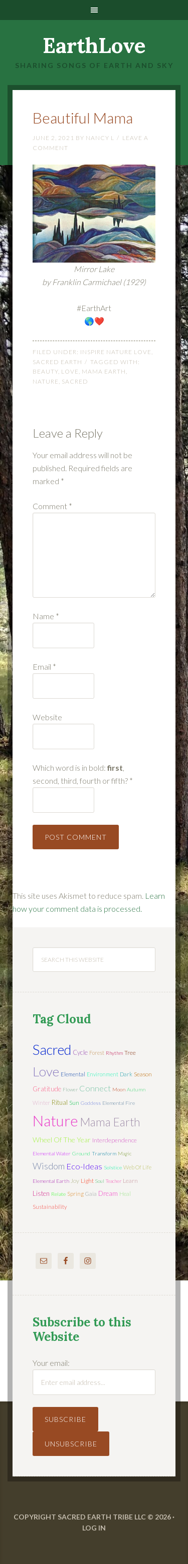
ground (81, 1153)
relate (58, 1194)
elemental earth (51, 1181)
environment (102, 1074)
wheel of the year (62, 1139)
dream (108, 1193)
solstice (113, 1167)
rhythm (114, 1053)
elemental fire (118, 1103)
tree (130, 1052)
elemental (73, 1074)
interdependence (114, 1140)
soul (99, 1181)
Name (46, 616)
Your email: (51, 1362)
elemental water (52, 1153)
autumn (136, 1089)
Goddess (91, 1103)
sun (74, 1102)
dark (126, 1074)
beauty (45, 371)
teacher (113, 1181)
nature (46, 381)
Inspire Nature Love (115, 352)
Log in (94, 1527)
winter (41, 1102)
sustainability (50, 1206)
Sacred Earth (57, 362)
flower (70, 1089)
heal (125, 1193)
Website (47, 717)
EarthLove (94, 45)
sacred (75, 381)
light (87, 1180)
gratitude (47, 1089)
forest (96, 1052)
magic (124, 1153)
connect (95, 1088)
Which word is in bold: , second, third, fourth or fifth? (83, 774)
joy (75, 1180)
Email (44, 666)
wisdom (49, 1165)
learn (130, 1180)
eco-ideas (84, 1166)
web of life (137, 1167)
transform (104, 1153)
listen (41, 1193)
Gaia (91, 1193)
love (70, 371)
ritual (60, 1102)
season (143, 1074)
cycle (80, 1052)
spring (75, 1193)
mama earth (104, 371)
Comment (52, 506)
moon (118, 1089)
